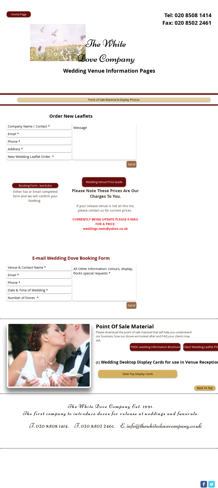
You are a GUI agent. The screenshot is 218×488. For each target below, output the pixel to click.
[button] (104, 182)
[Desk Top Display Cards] (137, 374)
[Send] (131, 164)
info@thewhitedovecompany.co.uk (164, 426)
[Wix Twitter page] (211, 484)
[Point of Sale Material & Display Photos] (114, 100)
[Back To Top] (204, 388)
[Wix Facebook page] (203, 484)
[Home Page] (19, 14)
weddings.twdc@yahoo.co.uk (105, 228)
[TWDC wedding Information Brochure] (155, 347)
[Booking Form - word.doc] (35, 185)
